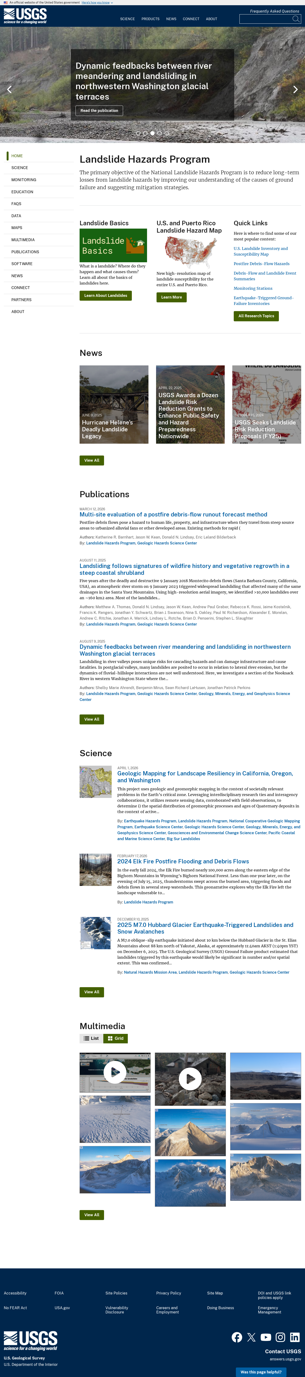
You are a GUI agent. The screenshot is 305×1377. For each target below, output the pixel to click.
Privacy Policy (168, 1293)
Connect (191, 19)
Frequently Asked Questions (274, 11)
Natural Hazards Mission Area (150, 972)
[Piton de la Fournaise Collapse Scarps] (265, 1077)
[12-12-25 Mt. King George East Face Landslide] (190, 1133)
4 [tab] (159, 133)
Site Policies (116, 1293)
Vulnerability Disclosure (116, 1310)
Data (16, 216)
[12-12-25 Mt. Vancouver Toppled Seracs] (190, 1183)
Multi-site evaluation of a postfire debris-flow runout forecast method (173, 514)
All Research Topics (256, 316)
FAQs (16, 204)
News (171, 19)
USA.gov (62, 1308)
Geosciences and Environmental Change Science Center (217, 833)
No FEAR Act (15, 1308)
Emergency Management (269, 1310)
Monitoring (23, 180)
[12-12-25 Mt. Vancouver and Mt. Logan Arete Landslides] (265, 1127)
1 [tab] (138, 133)
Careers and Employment (167, 1310)
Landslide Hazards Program (110, 543)
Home (17, 156)
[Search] (296, 19)
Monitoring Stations (253, 288)
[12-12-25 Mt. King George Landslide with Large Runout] (115, 1170)
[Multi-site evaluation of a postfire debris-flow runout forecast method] (190, 1080)
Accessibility (15, 1293)
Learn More (171, 297)
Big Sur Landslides (183, 839)
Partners (21, 300)
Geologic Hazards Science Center (167, 543)
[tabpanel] (152, 85)
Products (150, 19)
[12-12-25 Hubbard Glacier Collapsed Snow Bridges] (115, 1120)
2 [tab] (145, 133)
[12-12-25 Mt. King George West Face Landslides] (265, 1177)
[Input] (270, 19)
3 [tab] (152, 133)
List (95, 1038)
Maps (16, 228)
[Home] (25, 23)
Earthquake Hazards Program (150, 821)
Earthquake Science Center (158, 827)
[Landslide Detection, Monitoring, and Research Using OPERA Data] (115, 1073)
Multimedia (23, 240)
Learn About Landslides (105, 295)
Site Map (215, 1293)
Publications (25, 252)
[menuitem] (127, 16)
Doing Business (220, 1308)
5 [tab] (167, 133)
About (211, 19)
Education (22, 192)
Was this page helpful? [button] (261, 1372)
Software (22, 264)
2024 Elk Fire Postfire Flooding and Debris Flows (183, 861)
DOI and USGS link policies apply (274, 1295)
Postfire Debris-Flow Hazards (262, 263)
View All (91, 460)
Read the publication (99, 110)
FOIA (59, 1293)
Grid (119, 1038)
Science (127, 19)
